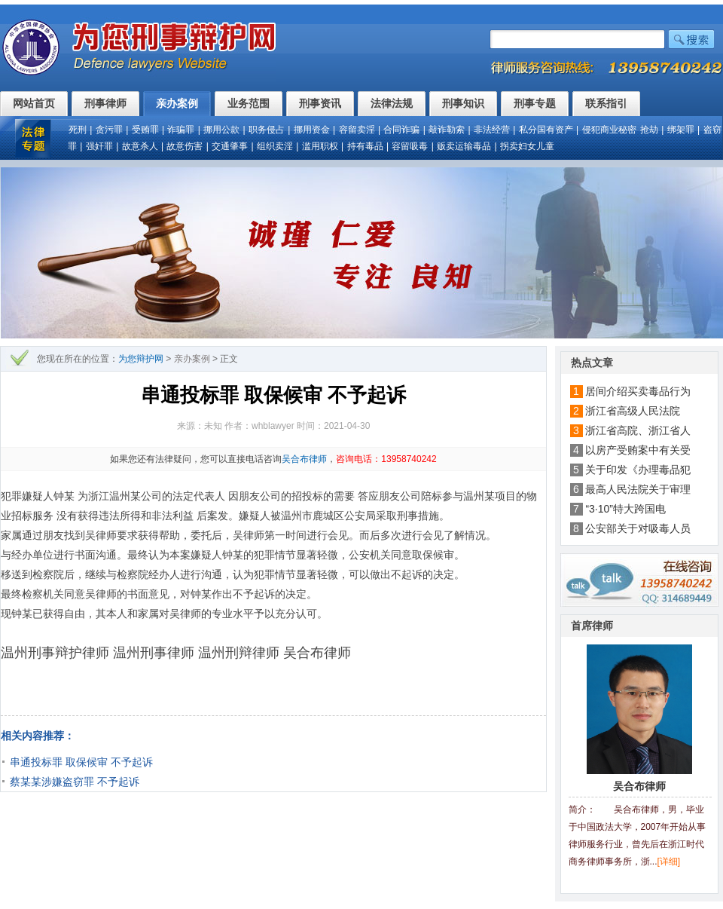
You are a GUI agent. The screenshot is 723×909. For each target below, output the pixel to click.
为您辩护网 (140, 359)
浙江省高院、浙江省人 (638, 430)
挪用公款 (221, 129)
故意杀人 (140, 146)
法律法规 (392, 103)
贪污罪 (109, 129)
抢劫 (649, 129)
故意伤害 (184, 146)
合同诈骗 (401, 129)
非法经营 (492, 129)
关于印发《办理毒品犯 (638, 470)
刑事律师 (105, 103)
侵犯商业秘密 (609, 129)
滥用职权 (320, 146)
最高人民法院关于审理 (638, 489)
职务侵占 (267, 129)
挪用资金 (312, 129)
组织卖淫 (275, 146)
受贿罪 (145, 129)
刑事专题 (535, 103)
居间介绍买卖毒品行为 (638, 391)
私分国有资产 (546, 129)
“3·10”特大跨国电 (625, 509)
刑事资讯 (320, 103)
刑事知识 (463, 103)
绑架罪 (680, 129)
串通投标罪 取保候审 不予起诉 (81, 762)
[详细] (669, 861)
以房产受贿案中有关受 (638, 450)
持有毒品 (365, 146)
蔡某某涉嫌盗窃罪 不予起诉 (74, 782)
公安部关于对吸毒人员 (638, 528)
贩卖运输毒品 (464, 146)
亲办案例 (177, 103)
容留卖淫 (357, 129)
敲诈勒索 (447, 129)
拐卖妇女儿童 (527, 146)
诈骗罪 (180, 129)
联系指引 (606, 103)
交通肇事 (230, 146)
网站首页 (34, 103)
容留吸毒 (410, 146)
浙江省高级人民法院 (638, 411)
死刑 (78, 129)
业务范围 (248, 103)
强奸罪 (99, 146)
